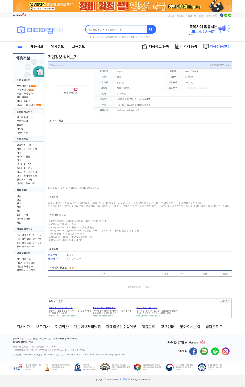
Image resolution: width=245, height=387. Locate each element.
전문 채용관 (22, 139)
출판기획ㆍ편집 (24, 168)
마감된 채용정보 (25, 266)
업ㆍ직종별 (22, 117)
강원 (39, 239)
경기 (24, 235)
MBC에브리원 (113, 37)
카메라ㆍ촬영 (23, 156)
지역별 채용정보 (24, 229)
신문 (19, 199)
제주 (24, 246)
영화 (19, 207)
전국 (29, 246)
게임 (19, 222)
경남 (18, 242)
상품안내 (212, 15)
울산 (29, 239)
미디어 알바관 (24, 101)
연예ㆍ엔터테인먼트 (27, 175)
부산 (34, 235)
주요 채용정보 (23, 80)
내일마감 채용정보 (26, 262)
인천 (29, 235)
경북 (24, 242)
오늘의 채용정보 (25, 93)
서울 (18, 235)
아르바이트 (22, 132)
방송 (19, 195)
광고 (19, 203)
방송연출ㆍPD (24, 145)
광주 (24, 239)
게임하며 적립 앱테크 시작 (104, 307)
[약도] (30, 341)
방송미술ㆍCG (24, 164)
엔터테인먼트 (23, 218)
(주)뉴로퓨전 (146, 37)
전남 (29, 242)
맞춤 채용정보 (23, 253)
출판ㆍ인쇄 (22, 215)
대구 (39, 235)
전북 (34, 242)
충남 (39, 242)
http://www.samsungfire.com (62, 315)
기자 (19, 152)
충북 (18, 246)
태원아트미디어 (130, 37)
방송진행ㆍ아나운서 (27, 149)
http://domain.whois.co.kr (148, 315)
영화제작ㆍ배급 (24, 179)
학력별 (20, 125)
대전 (18, 239)
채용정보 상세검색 (26, 270)
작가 (19, 160)
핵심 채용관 (22, 190)
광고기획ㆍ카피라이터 (28, 172)
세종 (34, 239)
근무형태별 (22, 121)
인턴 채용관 (23, 97)
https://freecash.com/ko (104, 315)
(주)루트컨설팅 (96, 37)
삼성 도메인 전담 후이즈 (146, 307)
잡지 (19, 211)
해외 (34, 246)
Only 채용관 (23, 89)
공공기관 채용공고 (26, 105)
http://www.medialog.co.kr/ (127, 110)
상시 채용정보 (24, 258)
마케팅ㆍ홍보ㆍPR (26, 183)
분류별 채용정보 (24, 111)
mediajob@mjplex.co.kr (114, 354)
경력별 (20, 128)
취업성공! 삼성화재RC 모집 (61, 307)
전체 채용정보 (24, 85)
